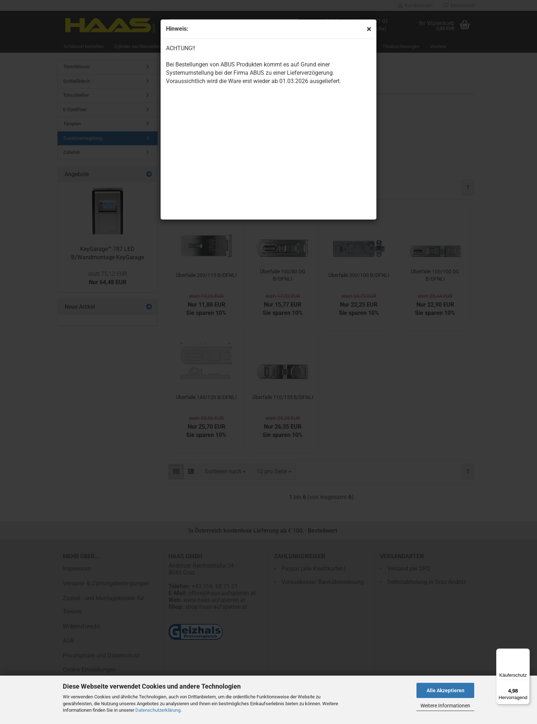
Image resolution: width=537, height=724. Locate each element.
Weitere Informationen (445, 705)
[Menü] (525, 653)
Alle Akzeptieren (445, 690)
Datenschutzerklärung (157, 710)
